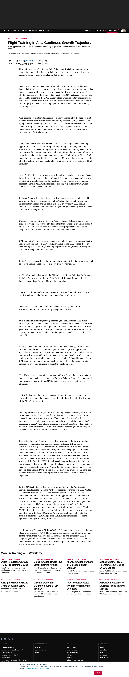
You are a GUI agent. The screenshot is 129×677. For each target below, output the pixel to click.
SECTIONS (44, 31)
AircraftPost (7, 652)
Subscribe (112, 30)
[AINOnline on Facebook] (1, 639)
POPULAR (15, 31)
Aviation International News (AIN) (13, 650)
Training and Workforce (17, 39)
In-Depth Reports (72, 652)
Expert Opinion (72, 650)
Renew (37, 652)
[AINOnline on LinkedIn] (12, 639)
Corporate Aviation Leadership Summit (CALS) (14, 660)
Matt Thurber (27, 61)
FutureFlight (6, 657)
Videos (69, 655)
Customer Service (40, 650)
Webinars (70, 657)
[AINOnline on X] (9, 639)
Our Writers (103, 650)
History (102, 652)
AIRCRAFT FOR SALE (29, 31)
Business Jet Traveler (10, 655)
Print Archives (71, 647)
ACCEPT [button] (98, 672)
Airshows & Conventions (75, 660)
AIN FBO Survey (8, 647)
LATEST (6, 31)
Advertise (104, 657)
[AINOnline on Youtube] (5, 639)
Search (99, 31)
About (102, 647)
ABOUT (88, 31)
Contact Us (103, 655)
